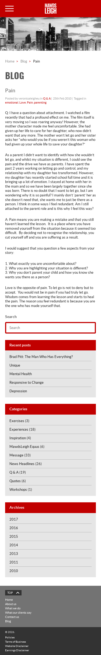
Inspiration (17, 438)
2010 (13, 571)
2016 (13, 528)
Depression (18, 391)
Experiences (18, 429)
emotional (11, 102)
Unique (14, 365)
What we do (12, 608)
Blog (23, 61)
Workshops (18, 490)
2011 (13, 562)
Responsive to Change (26, 382)
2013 (13, 554)
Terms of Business (15, 641)
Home (10, 61)
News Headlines (21, 464)
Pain (30, 102)
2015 (13, 537)
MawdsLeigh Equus (24, 447)
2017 (13, 519)
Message (16, 455)
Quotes (15, 481)
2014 (13, 545)
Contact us (12, 617)
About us (10, 604)
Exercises (16, 421)
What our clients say (18, 612)
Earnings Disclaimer (17, 650)
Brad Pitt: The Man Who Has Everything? (41, 357)
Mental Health (20, 374)
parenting (40, 102)
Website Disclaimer (17, 645)
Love (22, 102)
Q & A (47, 98)
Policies (10, 637)
